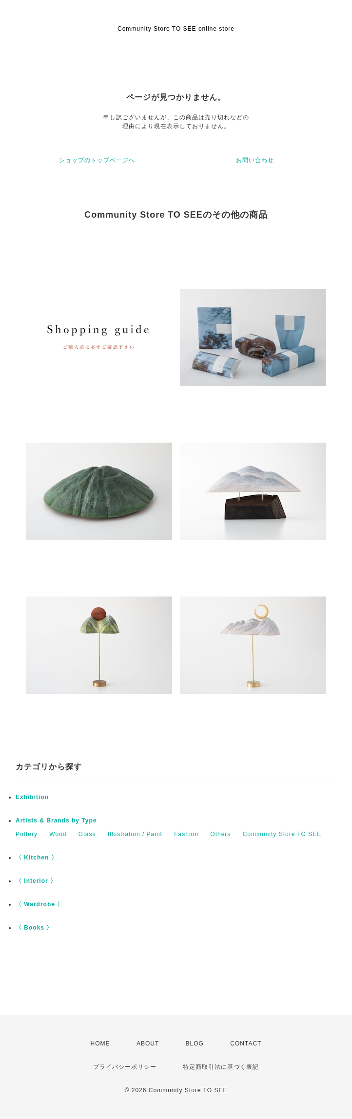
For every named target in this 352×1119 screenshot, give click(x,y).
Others (220, 834)
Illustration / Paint (135, 834)
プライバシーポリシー (124, 1066)
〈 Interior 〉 (36, 880)
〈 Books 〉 (34, 927)
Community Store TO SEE (282, 834)
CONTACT (245, 1043)
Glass (87, 834)
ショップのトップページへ (97, 160)
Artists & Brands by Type (56, 820)
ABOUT (148, 1043)
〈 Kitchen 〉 (37, 857)
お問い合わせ (255, 160)
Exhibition (32, 797)
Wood (57, 834)
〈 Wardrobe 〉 (39, 904)
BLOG (195, 1043)
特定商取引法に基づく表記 (221, 1066)
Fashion (186, 834)
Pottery (27, 834)
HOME (100, 1043)
